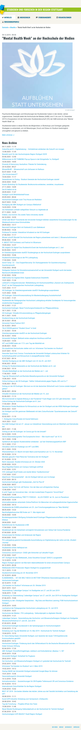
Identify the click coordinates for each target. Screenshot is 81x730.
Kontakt (61, 727)
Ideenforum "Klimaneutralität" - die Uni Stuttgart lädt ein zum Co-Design (28, 477)
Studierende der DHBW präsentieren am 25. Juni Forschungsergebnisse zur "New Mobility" (35, 507)
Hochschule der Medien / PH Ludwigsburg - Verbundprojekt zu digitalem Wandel (32, 613)
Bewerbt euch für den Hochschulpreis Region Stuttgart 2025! (24, 154)
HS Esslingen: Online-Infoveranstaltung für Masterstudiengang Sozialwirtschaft (31, 295)
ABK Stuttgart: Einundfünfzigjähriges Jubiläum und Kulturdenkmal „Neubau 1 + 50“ (33, 651)
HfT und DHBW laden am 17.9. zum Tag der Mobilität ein (23, 343)
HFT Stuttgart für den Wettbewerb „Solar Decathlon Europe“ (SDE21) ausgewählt (32, 558)
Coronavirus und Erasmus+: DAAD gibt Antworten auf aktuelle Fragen (28, 553)
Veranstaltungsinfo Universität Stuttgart (17, 676)
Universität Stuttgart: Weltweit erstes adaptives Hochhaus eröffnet (26, 338)
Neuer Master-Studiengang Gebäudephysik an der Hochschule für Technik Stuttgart (33, 709)
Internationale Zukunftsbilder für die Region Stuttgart (21, 686)
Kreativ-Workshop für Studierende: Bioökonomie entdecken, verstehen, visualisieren (33, 184)
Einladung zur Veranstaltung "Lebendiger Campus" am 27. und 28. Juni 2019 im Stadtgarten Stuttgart (40, 596)
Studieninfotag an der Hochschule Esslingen (18, 318)
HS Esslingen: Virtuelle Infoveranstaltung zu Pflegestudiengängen (26, 313)
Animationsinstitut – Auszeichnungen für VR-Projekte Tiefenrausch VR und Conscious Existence (37, 681)
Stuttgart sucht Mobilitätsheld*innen (15, 195)
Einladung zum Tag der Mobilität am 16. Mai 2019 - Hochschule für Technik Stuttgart (33, 631)
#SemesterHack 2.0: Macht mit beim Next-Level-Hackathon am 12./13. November (32, 452)
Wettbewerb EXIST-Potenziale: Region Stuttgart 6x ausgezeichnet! (26, 568)
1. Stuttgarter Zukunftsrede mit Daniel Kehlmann (20, 419)
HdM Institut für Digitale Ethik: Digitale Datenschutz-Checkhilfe (25, 278)
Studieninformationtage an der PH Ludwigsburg (20, 258)
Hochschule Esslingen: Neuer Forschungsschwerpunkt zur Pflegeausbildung (30, 308)
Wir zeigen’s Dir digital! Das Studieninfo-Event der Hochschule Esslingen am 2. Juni (33, 248)
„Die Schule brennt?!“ (10, 174)
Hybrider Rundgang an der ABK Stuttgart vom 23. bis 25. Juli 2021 (26, 361)
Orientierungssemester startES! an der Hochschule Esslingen (24, 333)
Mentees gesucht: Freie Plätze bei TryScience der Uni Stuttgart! (25, 457)
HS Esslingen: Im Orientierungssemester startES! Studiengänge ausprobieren (30, 290)
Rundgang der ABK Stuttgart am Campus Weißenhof (21, 205)
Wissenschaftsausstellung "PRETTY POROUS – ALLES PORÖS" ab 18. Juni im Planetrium (35, 497)
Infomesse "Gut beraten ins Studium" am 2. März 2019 (22, 666)
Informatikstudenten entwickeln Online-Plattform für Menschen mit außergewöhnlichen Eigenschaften (40, 502)
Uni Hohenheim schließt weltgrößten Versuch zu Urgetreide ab (25, 210)
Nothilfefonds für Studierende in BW (15, 525)
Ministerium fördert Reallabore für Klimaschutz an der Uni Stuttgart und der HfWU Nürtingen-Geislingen (40, 406)
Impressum (76, 727)
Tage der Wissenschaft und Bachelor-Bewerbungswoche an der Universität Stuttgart (33, 376)
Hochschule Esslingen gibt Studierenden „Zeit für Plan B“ (23, 482)
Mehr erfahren (7, 135)
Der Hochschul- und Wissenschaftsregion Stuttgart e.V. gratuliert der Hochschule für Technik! (36, 661)
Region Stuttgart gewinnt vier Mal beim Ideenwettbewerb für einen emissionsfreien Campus (36, 563)
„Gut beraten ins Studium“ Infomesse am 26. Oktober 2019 (24, 585)
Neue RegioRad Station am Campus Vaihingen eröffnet (22, 467)
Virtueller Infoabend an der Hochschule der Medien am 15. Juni (25, 394)
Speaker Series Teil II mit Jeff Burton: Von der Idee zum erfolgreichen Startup (30, 487)
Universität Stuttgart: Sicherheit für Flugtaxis (18, 656)
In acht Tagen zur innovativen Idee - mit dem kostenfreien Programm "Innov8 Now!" (33, 492)
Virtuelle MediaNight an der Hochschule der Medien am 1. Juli (25, 371)
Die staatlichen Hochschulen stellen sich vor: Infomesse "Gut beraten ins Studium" (32, 348)
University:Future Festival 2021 (13, 323)
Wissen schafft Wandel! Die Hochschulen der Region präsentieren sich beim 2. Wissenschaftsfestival (39, 237)
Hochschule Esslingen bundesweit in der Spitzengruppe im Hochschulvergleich (31, 626)
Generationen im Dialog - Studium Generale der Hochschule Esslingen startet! (30, 179)
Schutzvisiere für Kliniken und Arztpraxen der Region (21, 535)
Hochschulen (25, 17)
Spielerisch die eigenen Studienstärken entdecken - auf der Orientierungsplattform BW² (34, 442)
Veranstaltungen (64, 17)
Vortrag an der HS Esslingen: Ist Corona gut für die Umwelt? (24, 432)
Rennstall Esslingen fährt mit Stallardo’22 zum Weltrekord (23, 227)
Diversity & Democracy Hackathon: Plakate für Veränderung (24, 164)
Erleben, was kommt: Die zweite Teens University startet (22, 215)
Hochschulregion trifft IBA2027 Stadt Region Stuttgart (22, 714)
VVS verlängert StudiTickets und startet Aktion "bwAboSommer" (25, 472)
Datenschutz (68, 727)
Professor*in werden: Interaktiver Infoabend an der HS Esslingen (26, 232)
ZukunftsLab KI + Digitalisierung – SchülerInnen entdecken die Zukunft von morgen (33, 149)
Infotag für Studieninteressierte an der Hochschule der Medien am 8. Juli (29, 366)
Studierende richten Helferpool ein (14, 548)
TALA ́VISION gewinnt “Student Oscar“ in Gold (19, 328)
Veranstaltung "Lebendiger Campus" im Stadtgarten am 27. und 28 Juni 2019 (30, 591)
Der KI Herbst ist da (9, 190)
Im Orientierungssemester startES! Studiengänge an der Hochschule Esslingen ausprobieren (36, 253)
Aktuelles (8, 17)
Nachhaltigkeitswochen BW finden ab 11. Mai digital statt (23, 512)
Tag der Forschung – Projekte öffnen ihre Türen (19, 704)
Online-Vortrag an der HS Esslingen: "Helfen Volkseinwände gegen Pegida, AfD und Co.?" (35, 381)
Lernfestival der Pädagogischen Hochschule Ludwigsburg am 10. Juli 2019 (30, 608)
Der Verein (54, 727)
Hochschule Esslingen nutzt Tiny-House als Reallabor (22, 200)
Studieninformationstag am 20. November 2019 (20, 573)
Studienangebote (44, 17)
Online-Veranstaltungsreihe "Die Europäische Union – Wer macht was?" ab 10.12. (32, 437)
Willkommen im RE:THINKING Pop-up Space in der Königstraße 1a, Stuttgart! (30, 159)
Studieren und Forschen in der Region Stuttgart (35, 9)
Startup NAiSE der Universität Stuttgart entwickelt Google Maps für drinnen (29, 671)
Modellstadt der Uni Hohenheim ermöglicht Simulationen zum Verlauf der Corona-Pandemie (36, 530)
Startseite (5, 27)
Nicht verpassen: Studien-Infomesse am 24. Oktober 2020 (23, 462)
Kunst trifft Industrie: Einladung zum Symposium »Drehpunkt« (25, 699)
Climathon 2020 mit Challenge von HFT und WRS (20, 447)
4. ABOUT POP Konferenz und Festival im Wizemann (21, 242)
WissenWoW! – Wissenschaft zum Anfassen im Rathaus (23, 169)
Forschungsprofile (11, 22)
